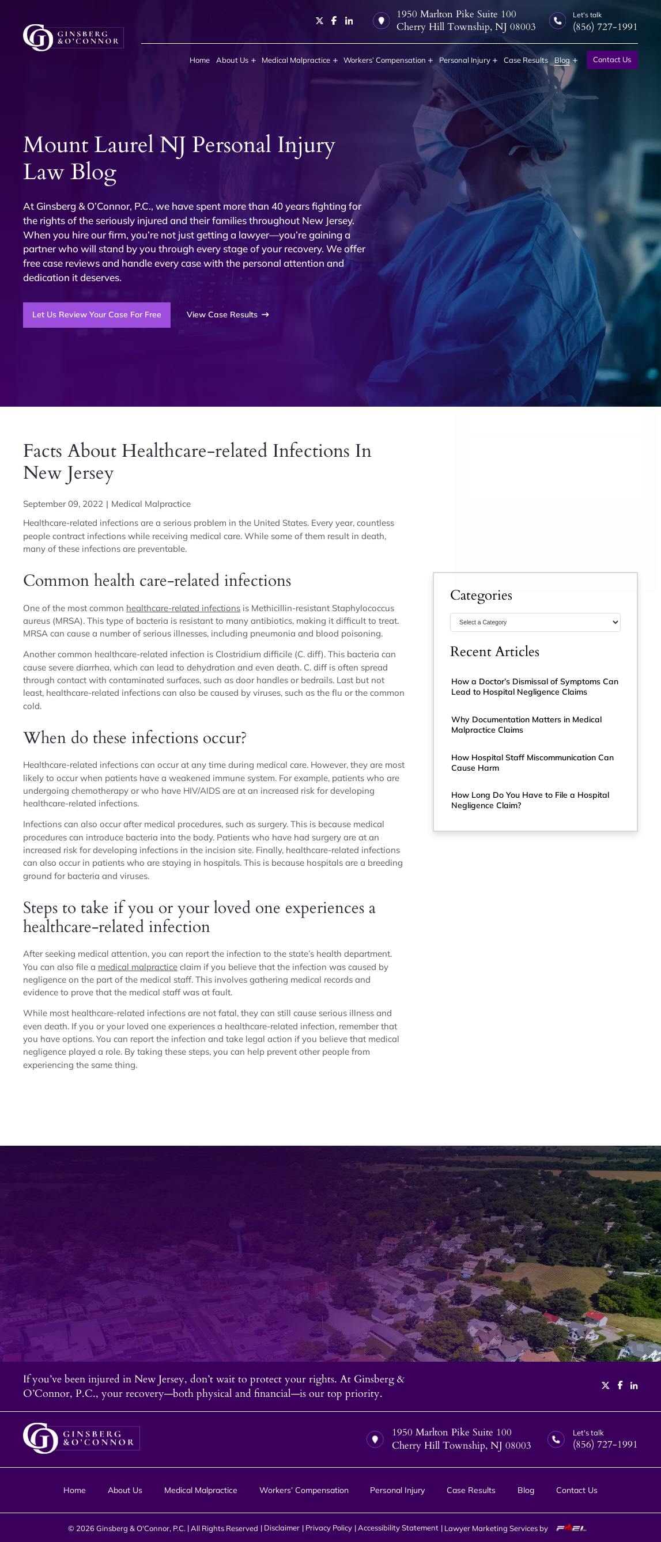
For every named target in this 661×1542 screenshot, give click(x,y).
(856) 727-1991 (495, 317)
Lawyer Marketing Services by (518, 1527)
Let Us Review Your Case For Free (96, 314)
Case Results (526, 60)
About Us (232, 60)
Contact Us (612, 59)
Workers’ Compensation (384, 60)
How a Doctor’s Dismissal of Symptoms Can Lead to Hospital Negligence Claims (534, 686)
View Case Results (228, 314)
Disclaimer (469, 510)
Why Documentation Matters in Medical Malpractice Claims (526, 724)
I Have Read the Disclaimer (516, 531)
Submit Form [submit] (486, 563)
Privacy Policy (526, 510)
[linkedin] (349, 21)
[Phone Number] (535, 389)
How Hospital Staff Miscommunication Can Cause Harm (532, 762)
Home (200, 60)
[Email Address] (535, 420)
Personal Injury (464, 60)
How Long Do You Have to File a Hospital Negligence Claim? (530, 800)
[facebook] (334, 20)
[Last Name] (580, 358)
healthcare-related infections (183, 608)
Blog (562, 60)
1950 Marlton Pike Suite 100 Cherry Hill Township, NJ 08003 (454, 20)
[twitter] (320, 20)
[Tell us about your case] (535, 468)
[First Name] (491, 358)
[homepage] (73, 37)
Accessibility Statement (398, 1527)
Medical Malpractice (296, 60)
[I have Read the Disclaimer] (455, 532)
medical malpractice (137, 966)
